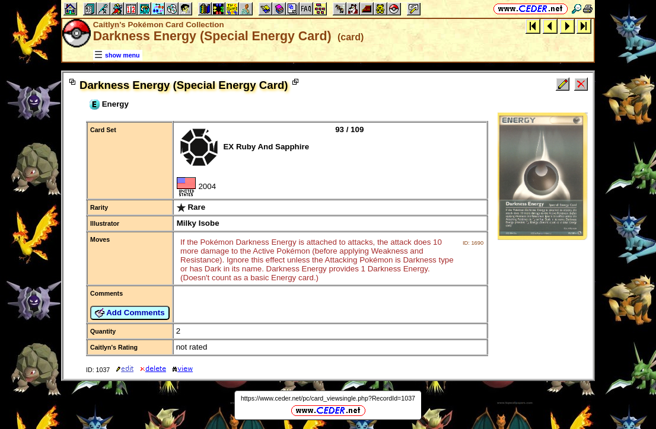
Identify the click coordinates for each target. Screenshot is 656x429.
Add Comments (130, 313)
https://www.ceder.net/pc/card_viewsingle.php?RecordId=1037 (328, 398)
